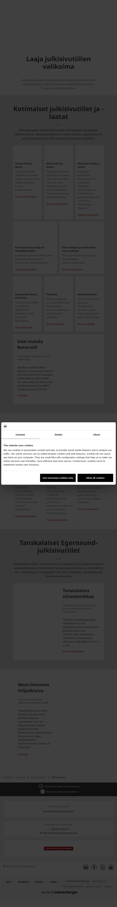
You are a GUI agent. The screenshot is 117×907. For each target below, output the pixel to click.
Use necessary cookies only (58, 478)
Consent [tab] (20, 434)
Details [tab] (58, 434)
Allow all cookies (95, 478)
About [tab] (96, 434)
